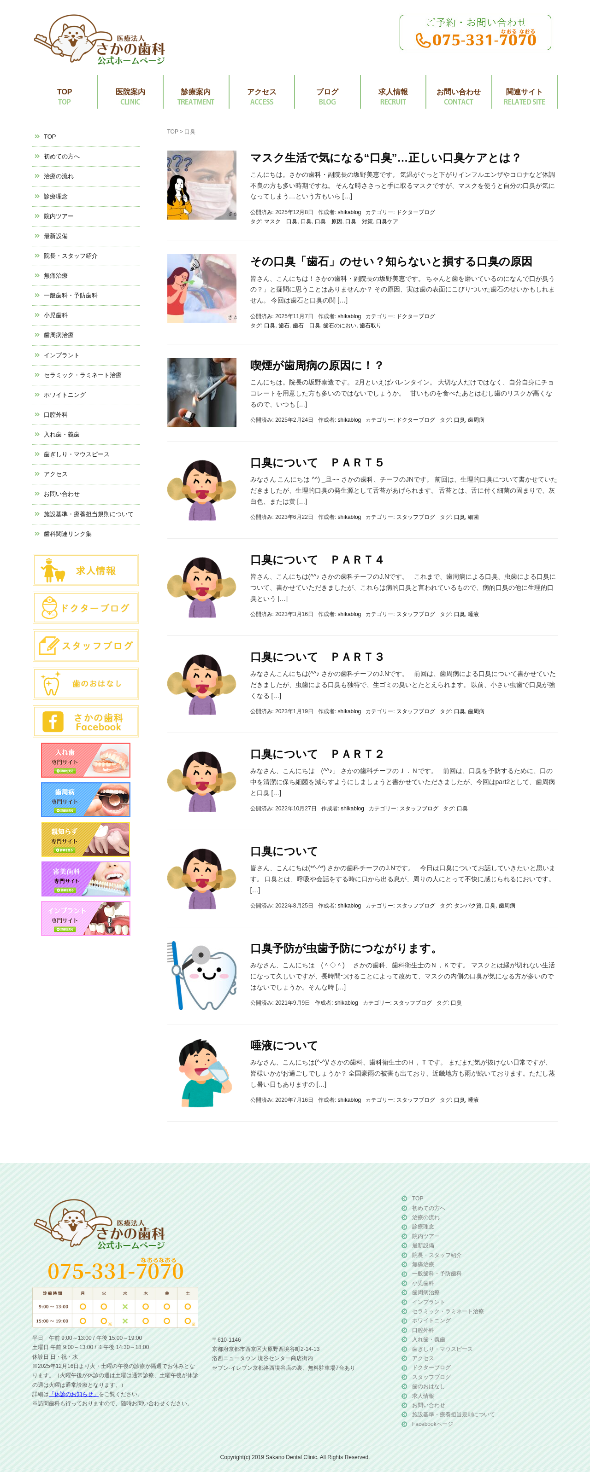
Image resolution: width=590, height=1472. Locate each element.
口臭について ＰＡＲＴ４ (317, 559)
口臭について (284, 851)
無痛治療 (56, 275)
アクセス (262, 92)
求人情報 (393, 92)
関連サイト (524, 92)
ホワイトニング (65, 394)
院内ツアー (59, 216)
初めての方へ (62, 156)
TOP (64, 92)
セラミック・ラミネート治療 (83, 375)
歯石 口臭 (306, 325)
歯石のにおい (339, 325)
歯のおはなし (428, 1386)
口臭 (306, 221)
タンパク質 (468, 905)
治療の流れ (59, 176)
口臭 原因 (328, 221)
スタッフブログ (415, 517)
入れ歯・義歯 (62, 434)
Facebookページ (432, 1424)
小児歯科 (56, 315)
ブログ (327, 92)
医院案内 (130, 92)
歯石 (283, 325)
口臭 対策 (359, 221)
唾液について (284, 1045)
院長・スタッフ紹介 (71, 255)
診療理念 (56, 196)
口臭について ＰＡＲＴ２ (317, 754)
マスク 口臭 (280, 221)
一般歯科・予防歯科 (71, 295)
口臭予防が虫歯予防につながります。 (346, 948)
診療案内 (196, 92)
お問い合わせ (459, 92)
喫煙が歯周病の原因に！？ (317, 365)
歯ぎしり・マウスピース (77, 454)
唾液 (473, 614)
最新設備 (56, 236)
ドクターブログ (415, 212)
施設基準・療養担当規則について (89, 514)
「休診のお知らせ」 (74, 1394)
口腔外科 (56, 414)
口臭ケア (387, 221)
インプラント (62, 355)
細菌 (473, 517)
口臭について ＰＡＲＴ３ (317, 657)
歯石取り (371, 325)
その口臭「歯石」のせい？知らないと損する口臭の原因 (391, 261)
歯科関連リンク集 (68, 533)
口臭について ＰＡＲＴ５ (317, 462)
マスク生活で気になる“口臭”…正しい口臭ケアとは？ (386, 157)
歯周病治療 (59, 335)
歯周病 (476, 420)
